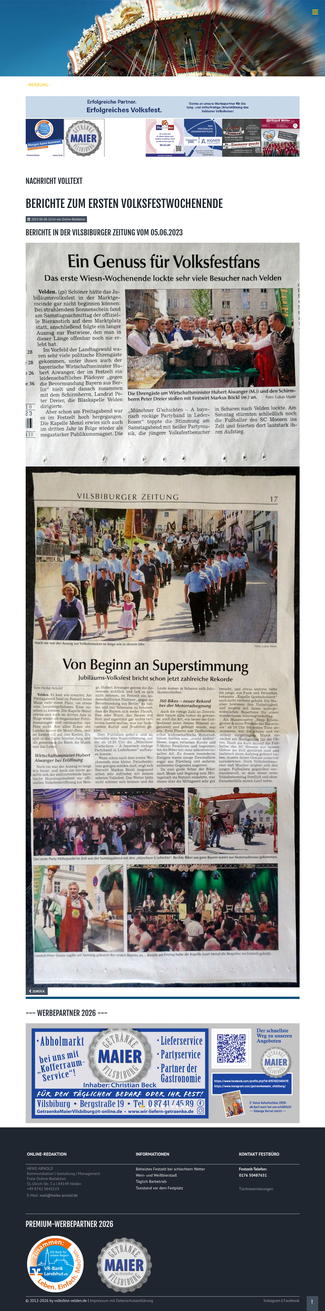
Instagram (272, 1300)
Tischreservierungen (256, 1188)
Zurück (39, 991)
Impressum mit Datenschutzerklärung (121, 1300)
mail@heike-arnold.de (59, 1195)
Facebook (291, 1300)
